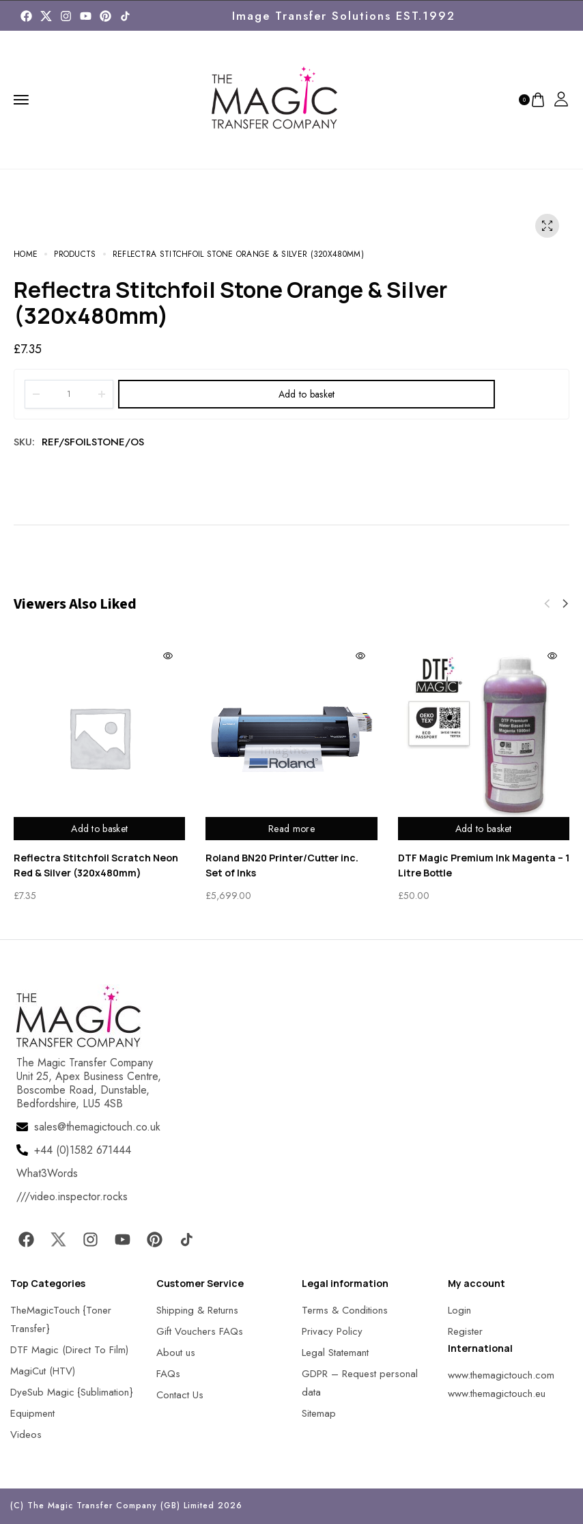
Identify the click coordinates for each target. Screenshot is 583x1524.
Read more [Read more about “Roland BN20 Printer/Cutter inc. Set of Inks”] (291, 828)
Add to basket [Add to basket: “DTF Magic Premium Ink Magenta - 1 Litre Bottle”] (483, 828)
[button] (565, 604)
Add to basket (307, 394)
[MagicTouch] (125, 16)
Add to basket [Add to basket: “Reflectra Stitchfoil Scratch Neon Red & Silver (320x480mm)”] (99, 828)
